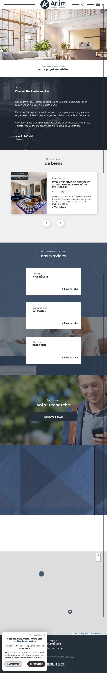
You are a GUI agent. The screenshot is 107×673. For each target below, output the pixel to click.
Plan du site (39, 658)
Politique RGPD (70, 658)
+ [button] (98, 555)
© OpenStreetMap (95, 634)
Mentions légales (49, 658)
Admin (57, 658)
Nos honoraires (31, 658)
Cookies (78, 658)
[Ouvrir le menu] (98, 4)
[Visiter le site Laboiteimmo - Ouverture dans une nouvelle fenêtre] (53, 667)
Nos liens (62, 658)
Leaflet (75, 634)
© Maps (83, 634)
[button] (60, 223)
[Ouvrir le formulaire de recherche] (83, 4)
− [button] (98, 560)
